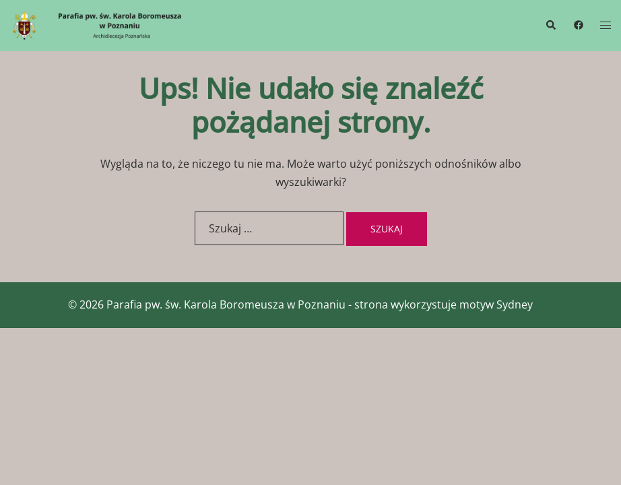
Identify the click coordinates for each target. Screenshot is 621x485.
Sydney (514, 304)
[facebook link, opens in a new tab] (578, 24)
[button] (550, 25)
